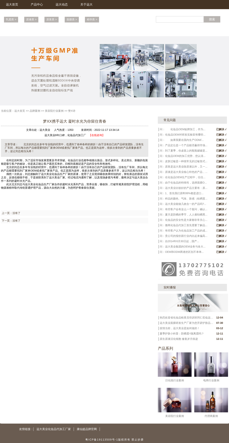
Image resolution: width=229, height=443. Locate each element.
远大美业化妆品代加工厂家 (53, 429)
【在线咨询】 (97, 135)
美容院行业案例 (54, 110)
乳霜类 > (11, 19)
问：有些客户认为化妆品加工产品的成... (183, 230)
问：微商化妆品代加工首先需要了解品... (183, 225)
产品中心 (37, 4)
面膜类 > (72, 19)
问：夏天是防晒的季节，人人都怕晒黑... (183, 214)
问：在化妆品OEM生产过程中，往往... (183, 177)
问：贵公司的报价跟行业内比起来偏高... (183, 235)
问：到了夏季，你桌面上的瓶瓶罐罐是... (183, 150)
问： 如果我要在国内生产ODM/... (182, 139)
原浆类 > (51, 19)
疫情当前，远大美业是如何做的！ (180, 328)
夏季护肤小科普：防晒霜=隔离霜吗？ (182, 333)
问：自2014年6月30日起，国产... (179, 241)
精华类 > (92, 19)
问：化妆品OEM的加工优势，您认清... (183, 155)
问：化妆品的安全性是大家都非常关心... (183, 219)
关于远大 (86, 4)
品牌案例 (35, 110)
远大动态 (62, 4)
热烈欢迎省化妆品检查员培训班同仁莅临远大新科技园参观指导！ (186, 317)
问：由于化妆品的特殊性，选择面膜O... (183, 182)
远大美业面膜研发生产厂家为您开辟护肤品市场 (186, 322)
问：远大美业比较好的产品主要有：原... (183, 187)
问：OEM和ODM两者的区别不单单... (182, 251)
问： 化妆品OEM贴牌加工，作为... (183, 129)
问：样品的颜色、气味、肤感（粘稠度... (183, 198)
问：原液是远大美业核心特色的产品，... (183, 171)
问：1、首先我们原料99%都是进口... (181, 193)
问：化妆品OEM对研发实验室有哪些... (183, 134)
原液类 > (31, 19)
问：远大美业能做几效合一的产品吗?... (183, 203)
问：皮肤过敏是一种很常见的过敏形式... (183, 161)
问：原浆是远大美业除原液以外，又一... (183, 166)
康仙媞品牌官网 (87, 429)
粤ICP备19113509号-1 (101, 439)
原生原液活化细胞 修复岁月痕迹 (179, 338)
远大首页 (12, 4)
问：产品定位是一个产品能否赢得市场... (183, 145)
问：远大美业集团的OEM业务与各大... (183, 246)
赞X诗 (71, 110)
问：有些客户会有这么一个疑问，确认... (183, 209)
